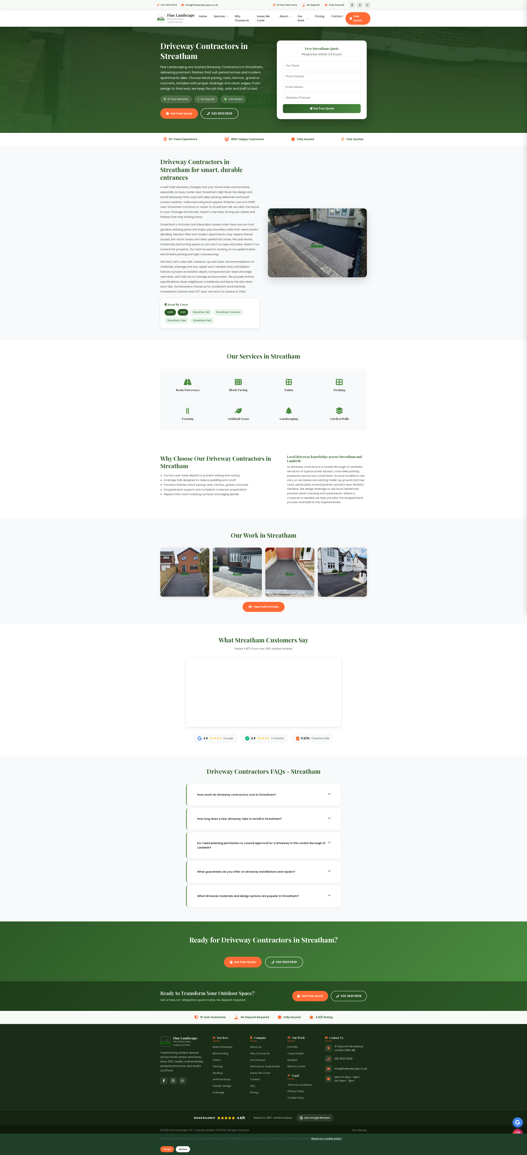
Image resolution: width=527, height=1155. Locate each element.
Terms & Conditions (300, 1086)
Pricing (320, 17)
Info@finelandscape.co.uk (201, 5)
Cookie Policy (296, 1099)
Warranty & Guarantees (265, 1067)
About (285, 17)
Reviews (292, 1061)
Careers (255, 1080)
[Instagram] (360, 5)
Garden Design (222, 1087)
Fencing (217, 1067)
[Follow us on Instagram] (517, 1132)
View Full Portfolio (264, 608)
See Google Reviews (315, 1119)
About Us (256, 1048)
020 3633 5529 (168, 5)
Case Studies (296, 1054)
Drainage (218, 1093)
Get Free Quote (179, 115)
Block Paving (220, 1054)
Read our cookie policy (326, 1139)
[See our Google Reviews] (517, 1120)
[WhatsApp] (367, 5)
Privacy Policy (296, 1092)
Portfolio (293, 1048)
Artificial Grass (222, 1080)
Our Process (257, 1061)
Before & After (296, 1067)
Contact (337, 17)
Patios (217, 1061)
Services (222, 17)
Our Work (303, 19)
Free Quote (356, 19)
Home (204, 17)
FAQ (252, 1087)
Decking (218, 1074)
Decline (183, 1149)
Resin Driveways (222, 1048)
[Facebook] (352, 5)
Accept (167, 1149)
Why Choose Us (243, 19)
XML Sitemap (359, 1131)
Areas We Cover (264, 19)
